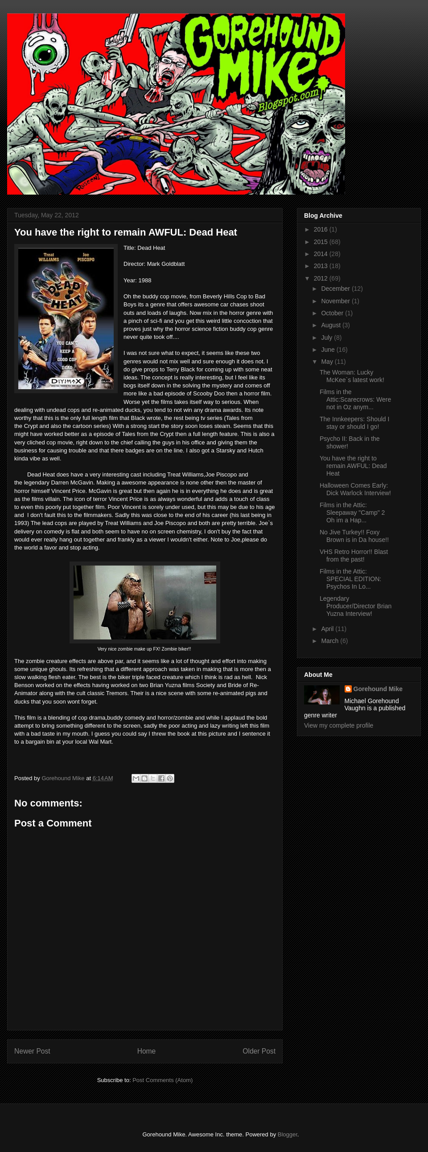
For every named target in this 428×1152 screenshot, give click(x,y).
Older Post (259, 1051)
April (328, 628)
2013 (321, 265)
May (327, 361)
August (331, 325)
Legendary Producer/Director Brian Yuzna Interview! (355, 606)
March (330, 640)
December (336, 288)
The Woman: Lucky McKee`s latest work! (352, 376)
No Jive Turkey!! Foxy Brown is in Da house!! (354, 536)
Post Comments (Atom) (162, 1080)
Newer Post (32, 1051)
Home (146, 1051)
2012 (321, 278)
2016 (321, 229)
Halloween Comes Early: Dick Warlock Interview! (355, 489)
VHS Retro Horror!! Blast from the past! (354, 555)
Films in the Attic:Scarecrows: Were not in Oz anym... (355, 399)
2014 (321, 253)
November (336, 301)
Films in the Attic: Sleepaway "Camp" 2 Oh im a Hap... (352, 512)
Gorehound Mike (378, 688)
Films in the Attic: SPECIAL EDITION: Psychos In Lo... (350, 579)
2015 (321, 241)
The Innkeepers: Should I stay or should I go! (354, 422)
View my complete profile (338, 725)
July (327, 337)
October (333, 313)
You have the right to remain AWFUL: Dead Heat (353, 466)
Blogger (287, 1134)
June (328, 349)
